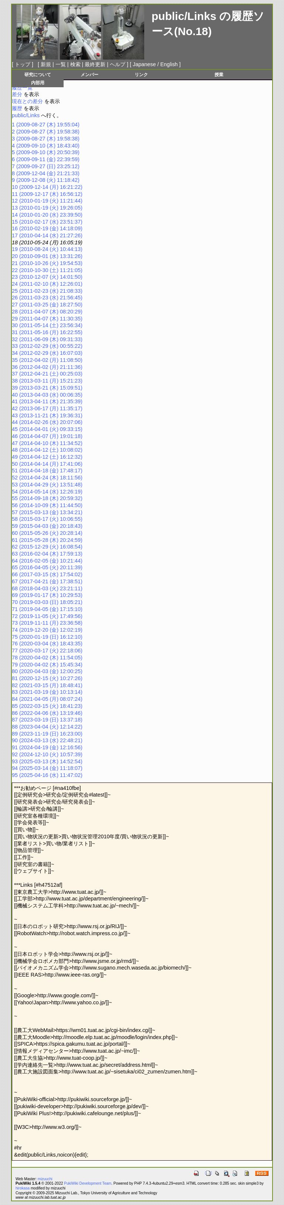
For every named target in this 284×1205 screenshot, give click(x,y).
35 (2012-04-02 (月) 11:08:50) (47, 360)
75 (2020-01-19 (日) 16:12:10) (47, 637)
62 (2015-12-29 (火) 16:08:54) (47, 547)
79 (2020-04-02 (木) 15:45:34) (47, 665)
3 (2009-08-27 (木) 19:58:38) (46, 139)
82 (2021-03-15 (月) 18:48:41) (47, 685)
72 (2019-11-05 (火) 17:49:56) (47, 616)
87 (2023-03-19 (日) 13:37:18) (47, 720)
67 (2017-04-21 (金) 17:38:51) (47, 581)
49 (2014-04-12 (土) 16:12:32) (47, 457)
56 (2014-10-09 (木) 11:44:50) (47, 505)
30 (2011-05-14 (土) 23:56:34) (47, 325)
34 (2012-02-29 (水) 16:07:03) (47, 353)
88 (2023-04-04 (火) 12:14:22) (47, 727)
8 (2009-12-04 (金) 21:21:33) (46, 173)
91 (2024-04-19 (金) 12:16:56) (47, 747)
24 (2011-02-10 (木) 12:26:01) (47, 284)
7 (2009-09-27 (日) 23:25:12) (46, 166)
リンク (141, 74)
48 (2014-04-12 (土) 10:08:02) (47, 450)
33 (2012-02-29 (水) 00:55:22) (47, 346)
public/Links (184, 16)
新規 (46, 64)
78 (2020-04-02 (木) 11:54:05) (47, 658)
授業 (218, 74)
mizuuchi (45, 1179)
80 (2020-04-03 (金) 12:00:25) (47, 671)
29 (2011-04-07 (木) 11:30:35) (47, 319)
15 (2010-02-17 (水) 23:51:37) (47, 222)
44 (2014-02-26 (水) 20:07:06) (47, 422)
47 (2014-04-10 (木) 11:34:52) (47, 443)
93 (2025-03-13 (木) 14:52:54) (47, 761)
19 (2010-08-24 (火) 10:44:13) (47, 249)
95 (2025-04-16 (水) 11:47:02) (47, 775)
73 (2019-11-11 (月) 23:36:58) (47, 623)
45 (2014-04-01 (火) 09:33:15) (47, 429)
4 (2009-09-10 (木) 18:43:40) (46, 146)
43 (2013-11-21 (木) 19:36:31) (47, 415)
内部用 (37, 82)
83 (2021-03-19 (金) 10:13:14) (47, 692)
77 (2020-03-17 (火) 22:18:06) (47, 651)
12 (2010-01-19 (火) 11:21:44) (47, 201)
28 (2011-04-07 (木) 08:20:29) (47, 312)
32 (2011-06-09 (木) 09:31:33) (47, 339)
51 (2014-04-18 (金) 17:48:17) (47, 470)
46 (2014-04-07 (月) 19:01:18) (47, 436)
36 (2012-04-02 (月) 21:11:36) (47, 367)
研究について (37, 74)
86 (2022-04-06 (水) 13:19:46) (47, 713)
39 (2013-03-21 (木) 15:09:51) (47, 388)
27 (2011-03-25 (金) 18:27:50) (47, 305)
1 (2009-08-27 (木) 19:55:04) (46, 125)
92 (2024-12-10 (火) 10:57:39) (47, 754)
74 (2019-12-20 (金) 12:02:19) (47, 630)
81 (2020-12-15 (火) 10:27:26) (47, 678)
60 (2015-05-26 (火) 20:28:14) (47, 533)
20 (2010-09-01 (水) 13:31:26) (47, 256)
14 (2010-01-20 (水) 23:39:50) (47, 215)
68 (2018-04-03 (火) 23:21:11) (47, 588)
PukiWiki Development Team (87, 1183)
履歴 (17, 108)
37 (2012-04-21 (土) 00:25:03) (47, 374)
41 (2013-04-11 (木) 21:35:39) (47, 401)
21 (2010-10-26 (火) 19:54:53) (47, 263)
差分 (17, 94)
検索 (75, 64)
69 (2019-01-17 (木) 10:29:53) (47, 595)
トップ (22, 64)
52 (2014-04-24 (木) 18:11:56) (47, 478)
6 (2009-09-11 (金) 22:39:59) (46, 159)
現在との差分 (27, 101)
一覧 (60, 64)
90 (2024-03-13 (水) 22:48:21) (47, 740)
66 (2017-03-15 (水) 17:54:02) (47, 574)
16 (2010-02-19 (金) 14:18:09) (47, 228)
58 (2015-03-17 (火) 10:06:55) (47, 519)
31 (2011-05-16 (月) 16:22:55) (47, 332)
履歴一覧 (22, 88)
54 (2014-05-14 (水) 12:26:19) (47, 492)
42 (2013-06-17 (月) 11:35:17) (47, 408)
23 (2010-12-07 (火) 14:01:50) (47, 277)
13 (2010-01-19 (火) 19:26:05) (47, 208)
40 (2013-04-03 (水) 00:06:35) (47, 395)
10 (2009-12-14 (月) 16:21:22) (47, 187)
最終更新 (95, 64)
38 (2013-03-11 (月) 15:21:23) (47, 381)
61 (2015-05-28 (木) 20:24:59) (47, 540)
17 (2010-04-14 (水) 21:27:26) (47, 235)
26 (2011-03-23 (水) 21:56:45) (47, 298)
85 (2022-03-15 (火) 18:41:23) (47, 706)
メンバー (89, 74)
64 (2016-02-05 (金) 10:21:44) (47, 561)
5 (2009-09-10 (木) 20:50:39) (46, 152)
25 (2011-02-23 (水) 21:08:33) (47, 291)
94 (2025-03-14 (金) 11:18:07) (47, 768)
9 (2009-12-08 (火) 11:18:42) (46, 180)
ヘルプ (117, 64)
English (169, 64)
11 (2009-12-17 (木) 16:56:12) (47, 194)
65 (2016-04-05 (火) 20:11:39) (47, 567)
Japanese (144, 64)
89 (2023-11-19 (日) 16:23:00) (47, 734)
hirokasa (23, 1188)
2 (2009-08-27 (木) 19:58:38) (46, 132)
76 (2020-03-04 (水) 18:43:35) (47, 643)
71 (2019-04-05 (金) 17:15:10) (47, 609)
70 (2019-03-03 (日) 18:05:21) (47, 602)
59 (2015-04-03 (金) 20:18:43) (47, 526)
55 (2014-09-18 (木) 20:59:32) (47, 498)
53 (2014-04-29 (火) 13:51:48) (47, 485)
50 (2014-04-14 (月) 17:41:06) (47, 464)
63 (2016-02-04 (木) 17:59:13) (47, 554)
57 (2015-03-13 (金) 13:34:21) (47, 512)
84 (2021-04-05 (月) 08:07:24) (47, 699)
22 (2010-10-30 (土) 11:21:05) (47, 270)
